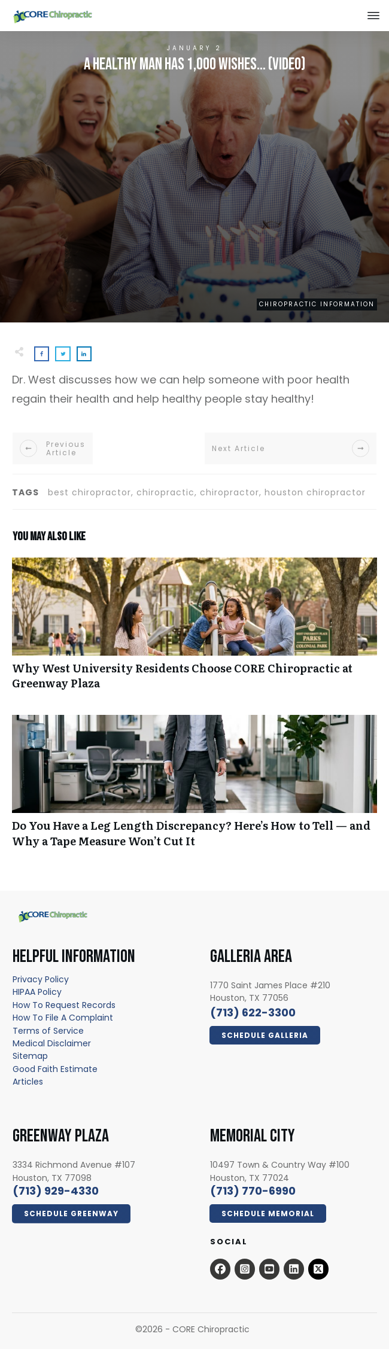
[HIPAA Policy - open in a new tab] (37, 992)
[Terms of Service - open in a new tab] (48, 1031)
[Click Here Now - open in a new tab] (264, 1035)
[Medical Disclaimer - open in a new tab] (52, 1043)
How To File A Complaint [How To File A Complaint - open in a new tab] (63, 1018)
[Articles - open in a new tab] (28, 1082)
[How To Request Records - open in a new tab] (64, 1005)
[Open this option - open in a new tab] (220, 1268)
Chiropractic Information (317, 304)
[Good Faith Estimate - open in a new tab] (55, 1069)
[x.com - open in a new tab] (318, 1268)
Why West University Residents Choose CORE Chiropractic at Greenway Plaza (194, 630)
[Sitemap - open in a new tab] (30, 1056)
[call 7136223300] (253, 1012)
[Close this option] (373, 15)
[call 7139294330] (56, 1190)
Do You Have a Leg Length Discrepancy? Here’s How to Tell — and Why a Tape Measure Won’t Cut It (194, 787)
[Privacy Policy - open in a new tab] (41, 979)
